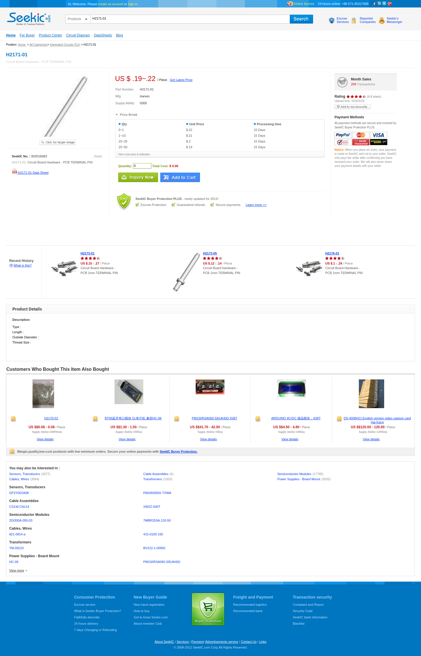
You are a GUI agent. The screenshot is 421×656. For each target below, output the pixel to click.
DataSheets (103, 35)
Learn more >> (256, 205)
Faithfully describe (87, 617)
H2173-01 (87, 253)
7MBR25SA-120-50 (157, 520)
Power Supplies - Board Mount (304, 479)
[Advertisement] (104, 233)
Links (262, 641)
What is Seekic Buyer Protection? (97, 611)
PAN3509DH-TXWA (157, 493)
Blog (119, 35)
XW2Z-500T (151, 506)
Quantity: (125, 165)
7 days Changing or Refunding (95, 630)
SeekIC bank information (310, 617)
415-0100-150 (153, 534)
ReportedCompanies (368, 20)
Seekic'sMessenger (394, 20)
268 (353, 84)
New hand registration (149, 604)
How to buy (142, 611)
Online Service (304, 3)
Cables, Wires (24, 479)
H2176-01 (332, 253)
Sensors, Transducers (29, 474)
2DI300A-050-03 (21, 520)
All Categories (38, 44)
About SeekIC (164, 641)
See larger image (57, 142)
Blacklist (298, 623)
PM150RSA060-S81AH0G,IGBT (214, 418)
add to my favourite (352, 106)
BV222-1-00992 (154, 548)
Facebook (374, 3)
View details (45, 439)
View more (16, 570)
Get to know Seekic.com (151, 617)
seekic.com (28, 17)
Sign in (133, 4)
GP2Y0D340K (19, 493)
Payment (197, 641)
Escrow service (85, 604)
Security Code (303, 611)
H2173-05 (210, 253)
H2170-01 (51, 418)
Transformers (157, 479)
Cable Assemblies (158, 474)
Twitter (384, 3)
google (390, 3)
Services (183, 641)
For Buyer (27, 35)
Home (11, 35)
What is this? (23, 265)
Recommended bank (248, 611)
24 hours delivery (86, 623)
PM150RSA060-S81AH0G (161, 562)
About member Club (148, 623)
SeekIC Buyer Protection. (178, 451)
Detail (98, 156)
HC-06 (13, 562)
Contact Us (248, 641)
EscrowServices (343, 20)
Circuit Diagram (78, 35)
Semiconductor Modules (300, 474)
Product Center (50, 35)
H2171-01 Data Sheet (30, 172)
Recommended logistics (250, 604)
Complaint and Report (308, 604)
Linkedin (379, 3)
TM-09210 (16, 548)
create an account (110, 4)
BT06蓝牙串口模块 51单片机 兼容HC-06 (133, 418)
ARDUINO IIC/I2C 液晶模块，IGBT (296, 418)
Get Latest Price (181, 80)
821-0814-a (17, 534)
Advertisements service (221, 641)
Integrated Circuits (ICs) (65, 44)
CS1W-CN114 (19, 506)
